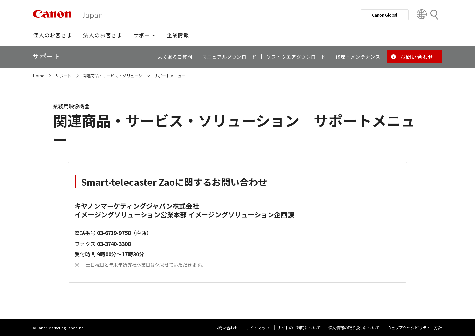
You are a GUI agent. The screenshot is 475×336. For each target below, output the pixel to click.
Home (38, 75)
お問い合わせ (226, 327)
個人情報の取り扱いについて (354, 327)
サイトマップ (257, 327)
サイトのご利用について (299, 327)
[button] (52, 35)
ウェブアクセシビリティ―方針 (414, 327)
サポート (63, 75)
